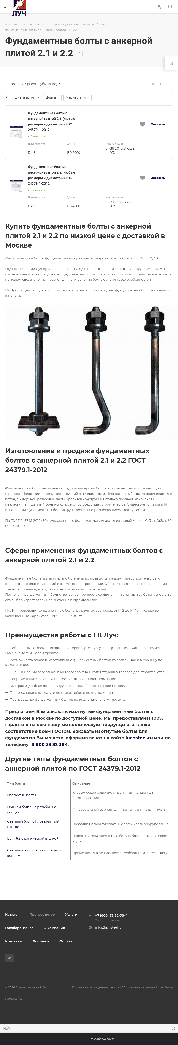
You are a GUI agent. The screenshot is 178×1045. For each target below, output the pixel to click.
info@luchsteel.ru (108, 927)
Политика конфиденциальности (95, 987)
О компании (54, 928)
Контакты (13, 941)
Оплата (65, 941)
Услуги (71, 914)
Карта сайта (14, 998)
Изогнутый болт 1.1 (22, 795)
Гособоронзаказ (19, 928)
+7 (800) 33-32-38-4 (111, 915)
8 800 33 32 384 (49, 744)
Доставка (41, 941)
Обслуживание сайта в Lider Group (147, 987)
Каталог (12, 914)
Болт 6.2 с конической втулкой (33, 838)
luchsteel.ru (139, 737)
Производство (42, 914)
